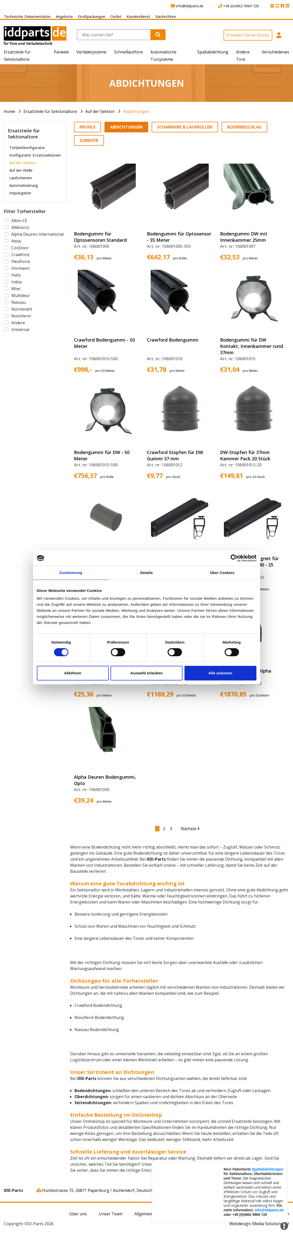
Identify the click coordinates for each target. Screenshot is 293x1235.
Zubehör (88, 140)
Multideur (20, 295)
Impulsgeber (20, 192)
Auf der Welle (21, 170)
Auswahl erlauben (146, 673)
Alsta (16, 241)
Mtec (16, 288)
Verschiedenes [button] (275, 52)
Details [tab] (146, 572)
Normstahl (21, 309)
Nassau (18, 302)
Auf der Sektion (100, 111)
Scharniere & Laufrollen (184, 127)
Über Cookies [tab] (222, 572)
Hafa (15, 275)
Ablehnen (72, 673)
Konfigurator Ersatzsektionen (35, 155)
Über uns (78, 1214)
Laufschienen (20, 177)
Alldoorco (20, 227)
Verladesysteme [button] (91, 52)
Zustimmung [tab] (70, 572)
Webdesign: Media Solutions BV (259, 1223)
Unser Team (110, 1214)
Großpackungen (91, 16)
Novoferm (21, 316)
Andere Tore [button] (243, 55)
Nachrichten (165, 16)
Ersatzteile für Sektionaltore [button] (17, 55)
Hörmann (20, 268)
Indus (16, 282)
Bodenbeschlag (244, 127)
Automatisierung (23, 185)
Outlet (115, 16)
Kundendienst (138, 16)
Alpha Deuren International (37, 234)
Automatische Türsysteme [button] (163, 55)
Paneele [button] (61, 52)
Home (9, 111)
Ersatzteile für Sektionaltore (50, 111)
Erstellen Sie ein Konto (248, 35)
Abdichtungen (136, 111)
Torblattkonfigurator (27, 147)
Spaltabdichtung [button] (212, 52)
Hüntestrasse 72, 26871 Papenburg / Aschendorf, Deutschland (98, 1190)
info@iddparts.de (269, 1210)
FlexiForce (20, 261)
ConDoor (20, 248)
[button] (279, 38)
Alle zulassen (220, 673)
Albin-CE (19, 220)
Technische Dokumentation (27, 16)
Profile (87, 127)
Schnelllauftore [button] (128, 52)
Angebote (64, 16)
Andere (18, 322)
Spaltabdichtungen (267, 1169)
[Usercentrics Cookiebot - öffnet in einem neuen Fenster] (234, 558)
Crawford (20, 254)
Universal (20, 329)
